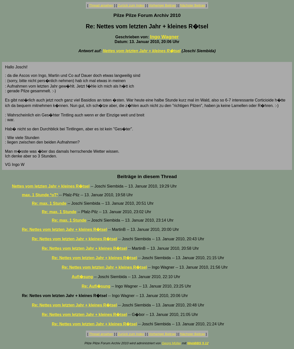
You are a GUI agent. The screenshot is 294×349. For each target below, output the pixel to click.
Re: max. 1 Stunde (49, 203)
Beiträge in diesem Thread (147, 176)
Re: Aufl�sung (96, 286)
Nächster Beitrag (192, 5)
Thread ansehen (101, 5)
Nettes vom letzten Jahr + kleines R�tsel (141, 51)
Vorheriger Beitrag (162, 5)
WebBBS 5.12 (198, 343)
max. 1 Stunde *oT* (40, 195)
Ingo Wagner (164, 36)
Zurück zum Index (131, 5)
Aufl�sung (82, 277)
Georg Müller (171, 343)
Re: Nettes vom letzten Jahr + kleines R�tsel (64, 229)
